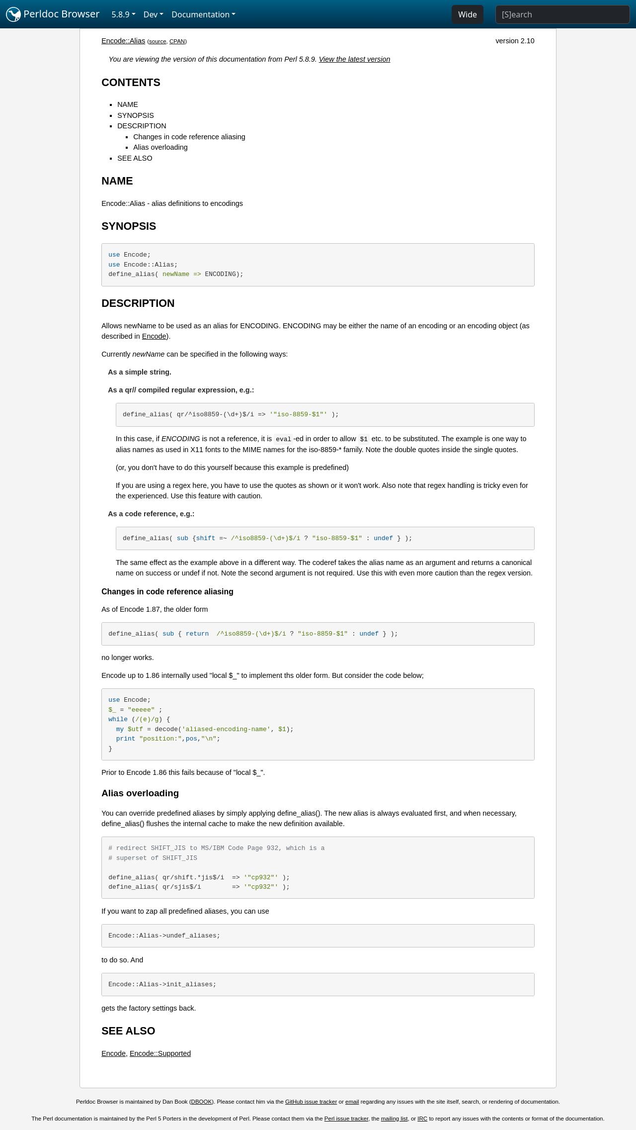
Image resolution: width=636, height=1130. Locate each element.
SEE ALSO (134, 158)
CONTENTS (130, 82)
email (352, 1102)
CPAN (177, 41)
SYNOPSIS (135, 115)
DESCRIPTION (141, 126)
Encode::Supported (160, 1053)
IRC (422, 1119)
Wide (467, 14)
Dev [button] (151, 14)
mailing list (394, 1119)
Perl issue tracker (346, 1119)
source (157, 41)
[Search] (562, 14)
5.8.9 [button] (121, 14)
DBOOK (201, 1102)
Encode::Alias (123, 41)
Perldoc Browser (53, 14)
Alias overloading (160, 147)
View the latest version (355, 59)
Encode (154, 336)
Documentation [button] (200, 14)
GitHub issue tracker (311, 1102)
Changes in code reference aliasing (189, 137)
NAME (127, 104)
